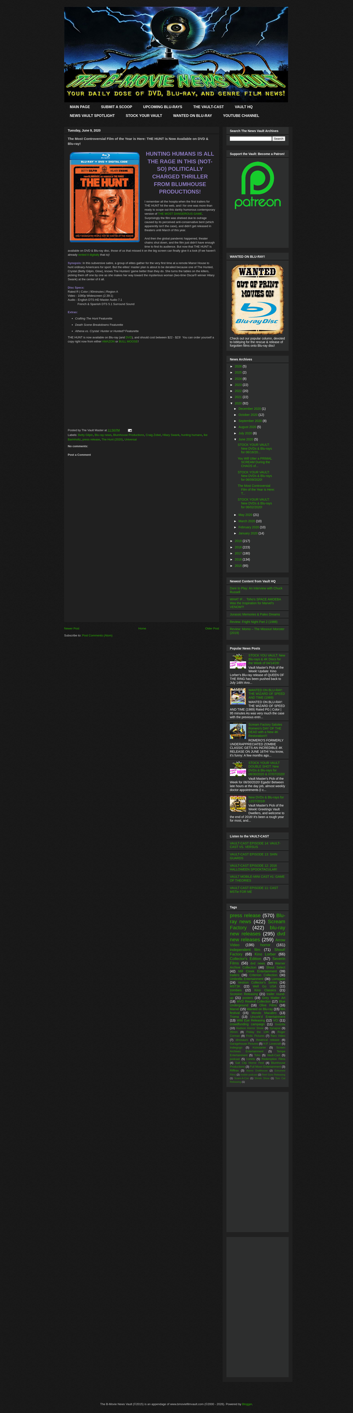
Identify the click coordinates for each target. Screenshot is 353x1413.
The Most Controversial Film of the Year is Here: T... (256, 489)
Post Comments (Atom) (97, 635)
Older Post (212, 628)
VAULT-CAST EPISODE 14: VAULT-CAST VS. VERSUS (255, 845)
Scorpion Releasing (244, 994)
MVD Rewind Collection (254, 1001)
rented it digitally (88, 254)
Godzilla (280, 1024)
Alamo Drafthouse (257, 1070)
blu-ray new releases (257, 931)
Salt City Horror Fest (249, 1062)
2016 (239, 559)
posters (247, 998)
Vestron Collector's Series (257, 982)
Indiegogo (236, 1047)
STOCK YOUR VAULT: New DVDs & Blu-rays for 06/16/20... (255, 448)
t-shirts (251, 1059)
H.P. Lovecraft (272, 1043)
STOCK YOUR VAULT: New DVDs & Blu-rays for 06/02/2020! (255, 503)
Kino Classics (265, 990)
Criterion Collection (263, 975)
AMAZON (108, 341)
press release (91, 439)
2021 (239, 397)
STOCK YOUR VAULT (144, 116)
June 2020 (246, 439)
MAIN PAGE (80, 107)
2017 (239, 553)
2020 (239, 403)
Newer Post (71, 628)
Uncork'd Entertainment (267, 1017)
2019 (239, 541)
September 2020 (250, 421)
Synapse (275, 1028)
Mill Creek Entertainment (257, 971)
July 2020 (245, 433)
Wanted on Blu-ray (260, 1009)
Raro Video (278, 1035)
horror (265, 945)
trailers (234, 975)
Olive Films (268, 1005)
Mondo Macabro (263, 1013)
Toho (257, 1055)
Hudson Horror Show (250, 1028)
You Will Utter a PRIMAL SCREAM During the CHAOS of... (255, 462)
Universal (130, 439)
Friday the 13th (257, 1032)
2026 (239, 366)
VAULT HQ (244, 107)
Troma (234, 1017)
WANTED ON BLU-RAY (192, 116)
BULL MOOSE (128, 341)
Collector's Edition (245, 959)
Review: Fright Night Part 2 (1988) (254, 622)
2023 (239, 385)
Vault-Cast (273, 1055)
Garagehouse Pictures (244, 1043)
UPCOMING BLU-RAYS (162, 107)
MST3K (235, 986)
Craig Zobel (153, 435)
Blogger (247, 1404)
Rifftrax (234, 1070)
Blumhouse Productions (128, 435)
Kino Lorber (265, 954)
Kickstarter (259, 1047)
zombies (236, 990)
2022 (239, 391)
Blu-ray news (103, 435)
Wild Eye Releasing (251, 1020)
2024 (239, 379)
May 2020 (245, 515)
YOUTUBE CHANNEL (241, 116)
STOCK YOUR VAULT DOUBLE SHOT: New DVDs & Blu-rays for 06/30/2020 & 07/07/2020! (267, 768)
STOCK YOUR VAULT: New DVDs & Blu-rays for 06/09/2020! (255, 476)
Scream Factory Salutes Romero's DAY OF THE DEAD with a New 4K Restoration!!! (265, 730)
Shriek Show (262, 1078)
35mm (234, 1032)
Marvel (234, 1009)
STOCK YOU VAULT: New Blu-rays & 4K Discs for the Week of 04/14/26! (267, 659)
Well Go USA (264, 986)
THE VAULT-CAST (208, 107)
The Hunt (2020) (112, 439)
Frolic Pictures (255, 1035)
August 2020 (247, 427)
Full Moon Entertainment (265, 1066)
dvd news (257, 963)
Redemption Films (273, 1059)
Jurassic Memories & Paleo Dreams (255, 614)
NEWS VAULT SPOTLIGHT (92, 116)
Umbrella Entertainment (246, 979)
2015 (239, 565)
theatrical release (267, 1040)
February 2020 (249, 527)
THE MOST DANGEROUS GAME (180, 213)
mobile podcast (248, 1074)
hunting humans (191, 435)
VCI (275, 1020)
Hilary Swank (171, 435)
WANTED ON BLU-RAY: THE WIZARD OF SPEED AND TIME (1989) (267, 694)
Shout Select (275, 967)
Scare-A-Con (241, 1078)
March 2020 (247, 521)
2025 (239, 372)
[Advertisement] (141, 590)
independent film (245, 950)
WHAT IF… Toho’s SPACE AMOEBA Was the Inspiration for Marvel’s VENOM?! (255, 603)
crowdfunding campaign (247, 1024)
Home (142, 628)
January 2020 (248, 533)
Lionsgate (278, 979)
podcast (235, 1059)
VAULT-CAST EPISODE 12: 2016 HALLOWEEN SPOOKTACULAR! (253, 867)
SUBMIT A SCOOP (116, 107)
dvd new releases (257, 937)
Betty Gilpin (85, 435)
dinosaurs (242, 1040)
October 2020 (248, 415)
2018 (239, 547)
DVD (129, 337)
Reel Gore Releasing (273, 1074)
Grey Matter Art (273, 998)
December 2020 (250, 408)
